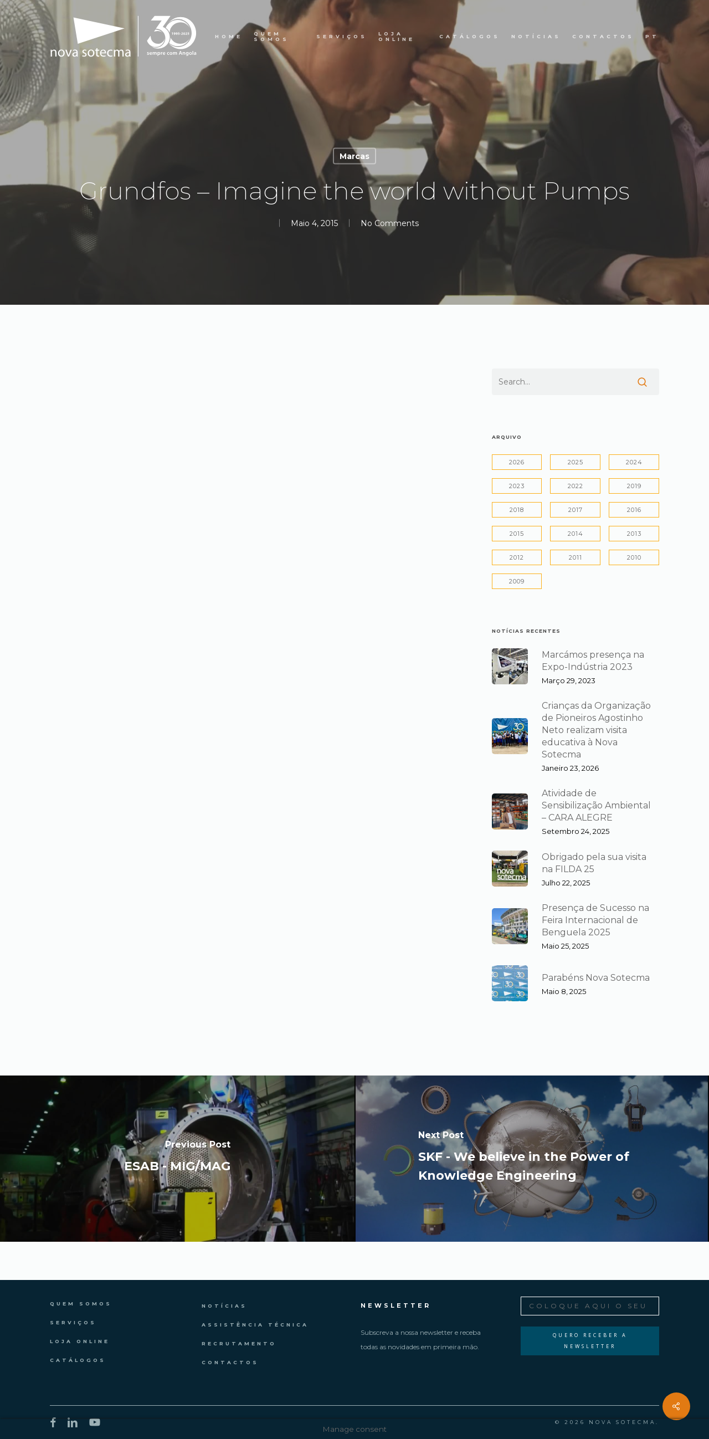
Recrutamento (239, 1343)
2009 (517, 581)
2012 (517, 557)
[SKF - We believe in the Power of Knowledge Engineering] (531, 1159)
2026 (517, 462)
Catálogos (78, 1360)
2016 (634, 510)
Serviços (73, 1322)
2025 (575, 462)
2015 (517, 533)
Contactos (230, 1362)
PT (652, 36)
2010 (634, 557)
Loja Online (80, 1341)
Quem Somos (81, 1303)
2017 (575, 510)
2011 (575, 557)
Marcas (354, 156)
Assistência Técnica (255, 1325)
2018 (517, 510)
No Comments (390, 223)
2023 (517, 486)
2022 (575, 486)
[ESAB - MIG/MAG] (177, 1159)
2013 (634, 533)
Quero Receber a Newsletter (590, 1341)
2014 (575, 533)
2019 (634, 486)
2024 (634, 462)
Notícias (224, 1306)
